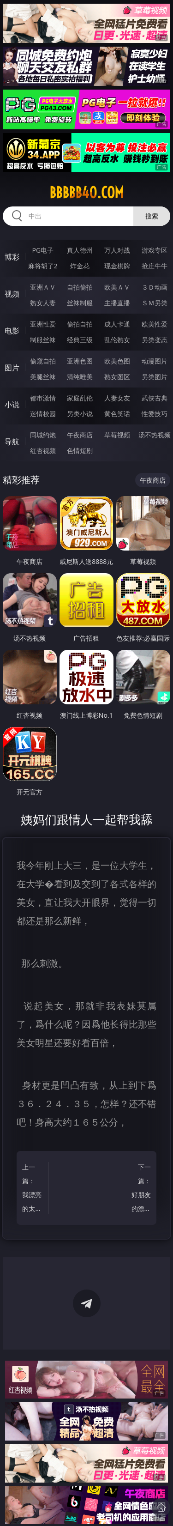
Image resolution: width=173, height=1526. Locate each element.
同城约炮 (43, 434)
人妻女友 (117, 398)
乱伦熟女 (117, 339)
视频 (12, 294)
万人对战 (117, 250)
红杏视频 (43, 450)
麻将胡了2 (43, 265)
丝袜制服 (80, 302)
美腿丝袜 (43, 376)
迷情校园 (43, 413)
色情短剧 (80, 450)
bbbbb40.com (86, 192)
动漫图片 (154, 361)
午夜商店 (80, 434)
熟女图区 (117, 376)
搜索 (151, 216)
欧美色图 (117, 361)
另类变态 (154, 339)
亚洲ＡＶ (43, 287)
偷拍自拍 (80, 324)
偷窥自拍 (43, 361)
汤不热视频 (154, 434)
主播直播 (117, 302)
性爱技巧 (154, 413)
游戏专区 (154, 250)
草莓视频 (117, 434)
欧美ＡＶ (117, 287)
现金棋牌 (117, 265)
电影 (12, 331)
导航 (12, 441)
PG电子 (43, 250)
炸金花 (79, 265)
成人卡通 (117, 324)
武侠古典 (154, 398)
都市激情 (43, 398)
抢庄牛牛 (154, 265)
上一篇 (33, 1189)
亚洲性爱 (43, 324)
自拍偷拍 (80, 287)
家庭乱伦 (80, 398)
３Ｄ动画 (154, 287)
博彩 (12, 257)
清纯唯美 (80, 376)
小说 (12, 405)
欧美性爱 (154, 324)
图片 (12, 368)
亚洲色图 (80, 361)
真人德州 (80, 250)
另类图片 (154, 376)
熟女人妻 (43, 302)
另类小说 (80, 413)
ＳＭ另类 (154, 302)
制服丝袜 (43, 339)
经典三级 (80, 339)
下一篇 (139, 1189)
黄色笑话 (117, 413)
